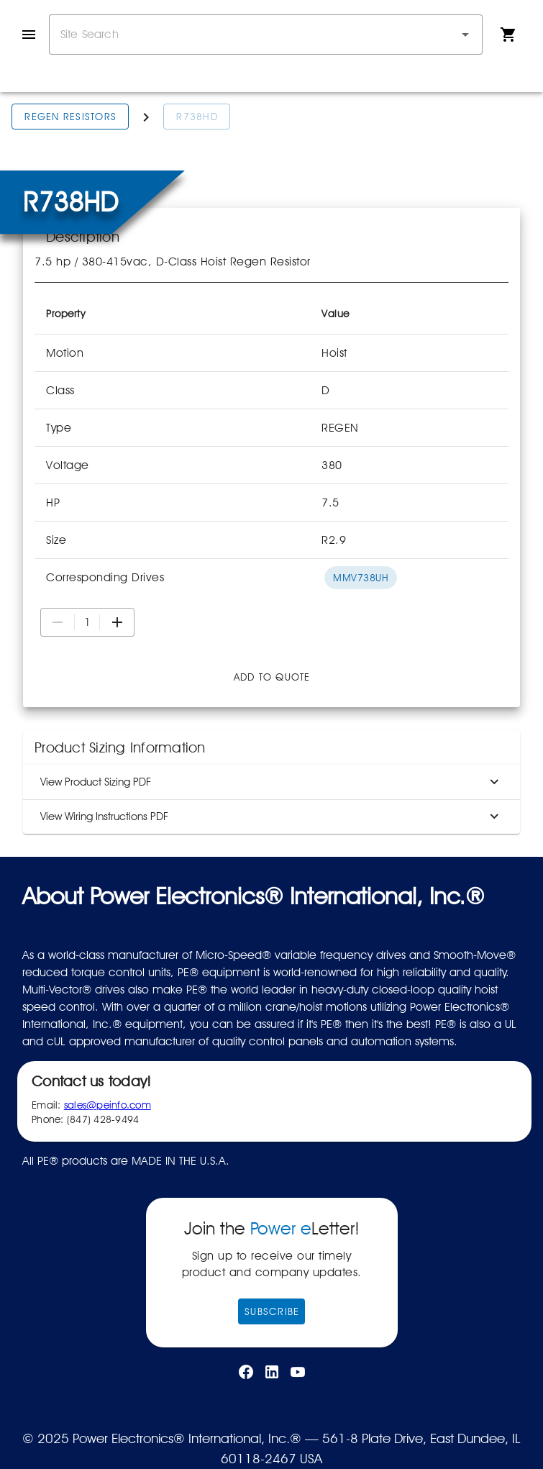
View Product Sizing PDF (271, 782)
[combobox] (266, 34)
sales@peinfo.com (107, 1105)
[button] (465, 34)
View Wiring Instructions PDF (271, 816)
